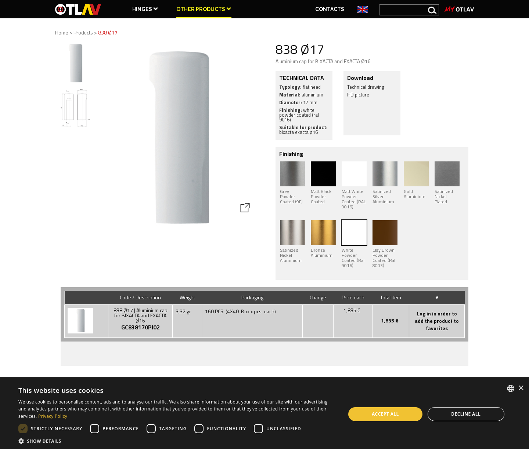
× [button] (520, 388)
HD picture (358, 94)
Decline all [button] (466, 414)
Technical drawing (366, 87)
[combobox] (510, 388)
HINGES (145, 9)
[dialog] (264, 414)
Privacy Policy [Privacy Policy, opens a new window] (52, 416)
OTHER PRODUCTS (203, 9)
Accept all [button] (385, 414)
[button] (177, 440)
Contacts (329, 9)
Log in (424, 313)
